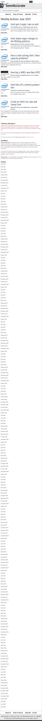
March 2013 (3, 584)
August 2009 (4, 699)
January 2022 (4, 306)
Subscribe (28, 14)
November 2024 (4, 215)
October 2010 (4, 661)
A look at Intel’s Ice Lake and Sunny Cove (24, 103)
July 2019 (3, 386)
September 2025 (5, 188)
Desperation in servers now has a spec (22, 44)
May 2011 (3, 642)
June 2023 (3, 260)
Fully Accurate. (30, 137)
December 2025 (4, 180)
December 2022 (4, 276)
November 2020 (4, 343)
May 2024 (3, 231)
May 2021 (3, 327)
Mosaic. (13, 154)
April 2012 (3, 613)
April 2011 (3, 645)
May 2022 (3, 295)
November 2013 (4, 562)
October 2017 (4, 437)
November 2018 (4, 404)
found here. (3, 134)
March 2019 (3, 394)
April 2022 (3, 298)
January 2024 (4, 241)
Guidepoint (7, 154)
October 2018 (4, 407)
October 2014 (4, 533)
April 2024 (3, 233)
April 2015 (3, 517)
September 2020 (5, 348)
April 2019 (3, 391)
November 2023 (4, 247)
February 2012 (4, 618)
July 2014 (3, 541)
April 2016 (3, 485)
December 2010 (4, 656)
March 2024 (3, 236)
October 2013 (4, 565)
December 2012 (4, 592)
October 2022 (4, 281)
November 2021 (4, 311)
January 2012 (4, 621)
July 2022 (3, 290)
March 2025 (3, 204)
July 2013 (3, 573)
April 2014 (3, 549)
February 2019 (4, 396)
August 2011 (4, 634)
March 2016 (3, 487)
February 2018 (4, 426)
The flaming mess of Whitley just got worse (24, 27)
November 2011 (4, 626)
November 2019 (4, 375)
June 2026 (3, 164)
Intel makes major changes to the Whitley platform (24, 40)
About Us (8, 14)
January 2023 (4, 273)
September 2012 (5, 600)
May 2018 (3, 421)
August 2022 (4, 287)
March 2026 (3, 172)
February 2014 (4, 554)
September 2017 (5, 439)
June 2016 (3, 479)
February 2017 (4, 458)
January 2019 (4, 399)
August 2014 (4, 538)
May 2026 (3, 167)
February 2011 (4, 650)
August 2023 (4, 255)
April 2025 (3, 201)
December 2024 (4, 212)
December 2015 (4, 495)
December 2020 (4, 340)
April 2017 (3, 453)
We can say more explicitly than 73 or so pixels (25, 75)
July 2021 (3, 322)
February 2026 (4, 175)
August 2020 (4, 351)
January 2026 (4, 177)
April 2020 (3, 362)
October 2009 (4, 693)
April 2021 (3, 330)
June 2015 (3, 511)
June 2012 (3, 608)
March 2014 (3, 552)
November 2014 (4, 530)
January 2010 (4, 685)
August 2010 (4, 667)
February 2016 (4, 490)
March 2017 (3, 455)
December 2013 (4, 560)
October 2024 (4, 217)
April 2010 (3, 677)
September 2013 (5, 568)
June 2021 (3, 324)
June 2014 (3, 544)
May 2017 (3, 450)
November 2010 (4, 659)
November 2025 (4, 183)
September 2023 (5, 252)
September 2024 (5, 220)
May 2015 (3, 514)
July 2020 (3, 354)
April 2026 (3, 169)
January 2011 (4, 653)
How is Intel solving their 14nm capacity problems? (25, 57)
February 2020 (4, 367)
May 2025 (3, 199)
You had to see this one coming (20, 90)
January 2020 (4, 370)
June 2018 (3, 418)
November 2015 (4, 498)
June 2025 (3, 196)
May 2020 (3, 359)
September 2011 (5, 632)
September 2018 (5, 410)
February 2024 (4, 239)
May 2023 (3, 263)
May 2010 (3, 675)
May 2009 (3, 707)
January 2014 (4, 557)
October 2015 (4, 501)
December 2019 (4, 372)
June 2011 (3, 640)
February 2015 (4, 522)
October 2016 (4, 469)
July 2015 (3, 509)
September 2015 (5, 503)
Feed (35, 14)
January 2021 (4, 338)
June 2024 (3, 228)
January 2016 (4, 493)
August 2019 (4, 383)
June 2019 (3, 388)
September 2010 (5, 664)
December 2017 (4, 431)
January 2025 (4, 209)
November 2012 (4, 594)
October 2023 (4, 249)
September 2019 (5, 380)
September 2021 (5, 316)
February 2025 (4, 207)
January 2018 (4, 429)
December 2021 (4, 308)
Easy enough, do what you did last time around (25, 61)
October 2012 (4, 597)
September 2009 (5, 696)
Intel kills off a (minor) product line (25, 86)
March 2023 (3, 268)
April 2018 (3, 423)
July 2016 (3, 477)
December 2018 (4, 402)
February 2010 (4, 683)
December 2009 (4, 688)
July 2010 (3, 669)
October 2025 (4, 185)
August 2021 (4, 319)
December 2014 (4, 527)
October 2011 (4, 629)
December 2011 (4, 624)
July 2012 (3, 605)
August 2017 (4, 442)
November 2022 (4, 279)
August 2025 (4, 191)
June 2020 (3, 356)
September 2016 (5, 471)
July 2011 (3, 637)
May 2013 (3, 578)
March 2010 (3, 680)
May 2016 (3, 482)
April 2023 (3, 265)
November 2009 (4, 691)
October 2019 (4, 378)
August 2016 (4, 474)
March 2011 (3, 648)
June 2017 (3, 447)
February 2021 (4, 335)
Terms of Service (18, 14)
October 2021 (4, 314)
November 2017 (4, 434)
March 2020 (3, 364)
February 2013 (4, 586)
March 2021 (3, 332)
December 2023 (4, 244)
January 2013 (4, 589)
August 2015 (4, 506)
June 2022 (3, 292)
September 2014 (5, 536)
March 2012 (3, 616)
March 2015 (3, 519)
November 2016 (4, 466)
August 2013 (4, 570)
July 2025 (3, 193)
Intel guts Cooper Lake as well (25, 24)
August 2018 (4, 413)
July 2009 (3, 701)
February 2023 (4, 271)
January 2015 (4, 525)
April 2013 (3, 581)
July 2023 (3, 257)
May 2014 (3, 546)
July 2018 (3, 415)
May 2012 (3, 610)
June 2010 (3, 672)
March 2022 (3, 300)
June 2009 (3, 704)
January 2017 (4, 461)
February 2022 (4, 303)
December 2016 (4, 463)
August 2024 (4, 223)
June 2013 (3, 576)
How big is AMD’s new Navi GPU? (25, 72)
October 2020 (4, 346)
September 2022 (5, 284)
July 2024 (3, 225)
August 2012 (4, 602)
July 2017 (3, 445)
